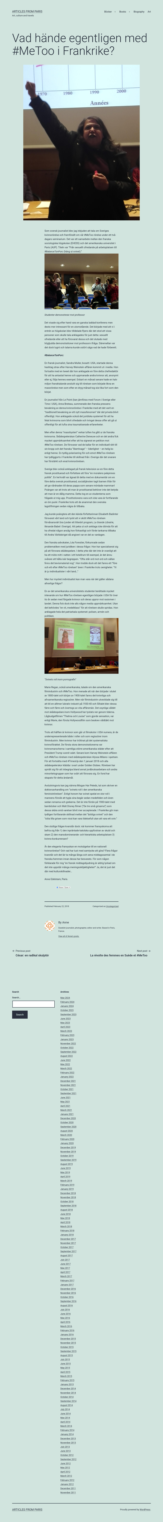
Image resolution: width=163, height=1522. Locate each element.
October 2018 (66, 1201)
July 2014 (65, 1409)
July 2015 (65, 1359)
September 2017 (68, 1251)
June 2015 (65, 1363)
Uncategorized (112, 906)
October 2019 (66, 1155)
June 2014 (65, 1413)
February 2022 (67, 1072)
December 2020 (68, 1118)
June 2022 (65, 1060)
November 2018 (68, 1197)
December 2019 (68, 1147)
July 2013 (65, 1447)
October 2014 (66, 1397)
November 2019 (68, 1151)
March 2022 (66, 1068)
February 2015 (67, 1380)
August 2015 (66, 1355)
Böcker (108, 11)
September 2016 (68, 1301)
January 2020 (67, 1143)
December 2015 (68, 1338)
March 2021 (66, 1110)
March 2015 (66, 1376)
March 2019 (66, 1180)
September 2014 (68, 1401)
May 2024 (65, 998)
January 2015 (67, 1384)
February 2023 (67, 1035)
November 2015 (68, 1343)
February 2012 (67, 1480)
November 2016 (68, 1293)
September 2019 (68, 1160)
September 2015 (68, 1351)
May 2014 (65, 1417)
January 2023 (67, 1039)
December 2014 (68, 1388)
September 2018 (68, 1205)
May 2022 (65, 1064)
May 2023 (65, 1022)
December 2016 (68, 1289)
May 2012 (65, 1467)
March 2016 (66, 1326)
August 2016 (66, 1305)
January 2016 (67, 1334)
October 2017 (66, 1247)
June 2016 (65, 1313)
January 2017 (67, 1284)
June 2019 (65, 1168)
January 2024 (67, 1006)
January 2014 (67, 1434)
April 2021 (65, 1106)
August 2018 (66, 1209)
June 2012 (65, 1463)
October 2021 (66, 1089)
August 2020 (66, 1131)
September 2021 (68, 1093)
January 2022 (67, 1076)
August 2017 (66, 1255)
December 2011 (68, 1488)
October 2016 (66, 1297)
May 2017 (65, 1268)
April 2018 (65, 1222)
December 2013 (68, 1438)
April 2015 (65, 1372)
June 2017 (65, 1264)
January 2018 (67, 1234)
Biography (139, 11)
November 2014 (68, 1393)
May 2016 (65, 1318)
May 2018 (65, 1218)
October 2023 (66, 1010)
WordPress (145, 1509)
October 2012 (66, 1455)
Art (149, 11)
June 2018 (65, 1214)
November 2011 (68, 1492)
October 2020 (66, 1122)
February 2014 (67, 1430)
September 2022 (68, 1052)
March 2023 (66, 1031)
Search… (16, 997)
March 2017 (66, 1276)
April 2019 (65, 1176)
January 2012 (67, 1484)
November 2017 (68, 1243)
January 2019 (67, 1189)
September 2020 (68, 1126)
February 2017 (67, 1280)
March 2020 (66, 1135)
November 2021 (68, 1085)
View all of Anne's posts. (68, 936)
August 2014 (66, 1405)
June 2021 (65, 1097)
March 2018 (66, 1226)
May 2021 (65, 1101)
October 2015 (66, 1347)
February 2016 (67, 1330)
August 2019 (66, 1164)
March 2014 (66, 1426)
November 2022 (68, 1043)
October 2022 (66, 1047)
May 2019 (65, 1172)
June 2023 (65, 1018)
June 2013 (65, 1451)
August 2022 (66, 1056)
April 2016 (65, 1322)
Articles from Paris (27, 11)
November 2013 (68, 1442)
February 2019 (67, 1185)
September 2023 (68, 1014)
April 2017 (65, 1272)
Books (122, 11)
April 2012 (65, 1471)
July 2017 (65, 1259)
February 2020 (67, 1139)
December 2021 (68, 1081)
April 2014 (65, 1422)
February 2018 (67, 1230)
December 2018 (68, 1193)
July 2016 (65, 1309)
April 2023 (65, 1027)
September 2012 (68, 1459)
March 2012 (66, 1476)
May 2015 (65, 1367)
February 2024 (67, 1002)
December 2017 (68, 1239)
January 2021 (67, 1114)
